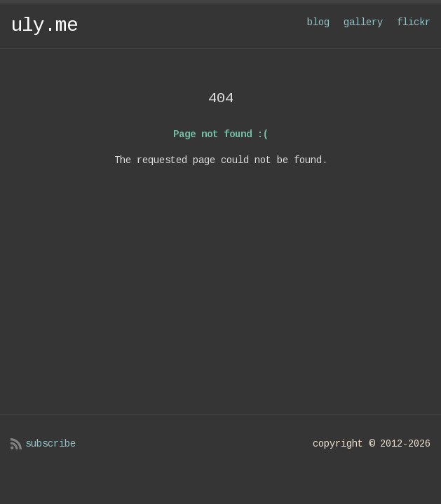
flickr (413, 22)
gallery (363, 22)
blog (318, 22)
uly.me (44, 25)
